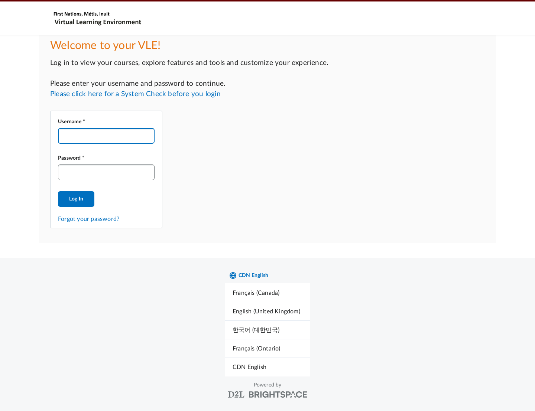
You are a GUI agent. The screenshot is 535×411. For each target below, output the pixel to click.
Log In (76, 199)
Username (70, 121)
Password (69, 158)
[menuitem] (267, 292)
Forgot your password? (88, 219)
